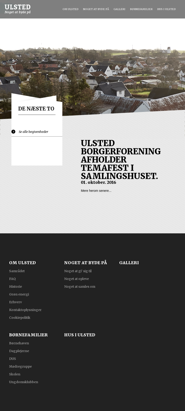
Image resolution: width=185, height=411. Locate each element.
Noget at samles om (79, 286)
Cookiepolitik (19, 317)
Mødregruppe (20, 366)
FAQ (12, 278)
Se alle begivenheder (33, 132)
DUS (12, 358)
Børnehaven (19, 343)
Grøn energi (19, 294)
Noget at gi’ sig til (78, 271)
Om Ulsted (71, 9)
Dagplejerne (19, 351)
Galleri (119, 9)
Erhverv (15, 302)
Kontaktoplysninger (25, 309)
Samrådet (17, 271)
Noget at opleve (76, 278)
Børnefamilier (141, 9)
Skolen (14, 374)
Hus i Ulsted (166, 9)
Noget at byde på (96, 9)
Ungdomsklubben (23, 382)
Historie (15, 286)
